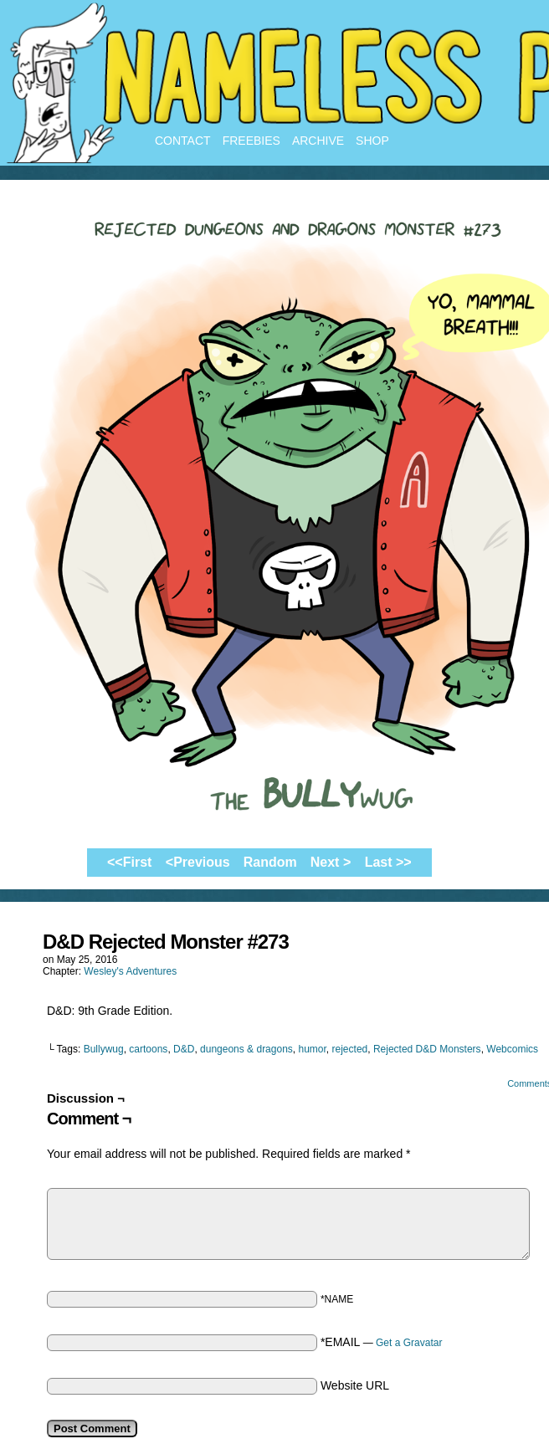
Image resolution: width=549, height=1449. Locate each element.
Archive (318, 140)
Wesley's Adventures (130, 971)
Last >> (388, 862)
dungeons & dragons (246, 1049)
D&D (183, 1049)
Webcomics (512, 1049)
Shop (372, 140)
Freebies (251, 140)
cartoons (148, 1049)
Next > (330, 862)
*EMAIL (382, 1342)
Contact (183, 140)
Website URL (355, 1385)
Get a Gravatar (409, 1343)
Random (270, 862)
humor (312, 1049)
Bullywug (104, 1049)
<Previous (198, 862)
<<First (129, 862)
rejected (350, 1049)
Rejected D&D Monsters (427, 1049)
